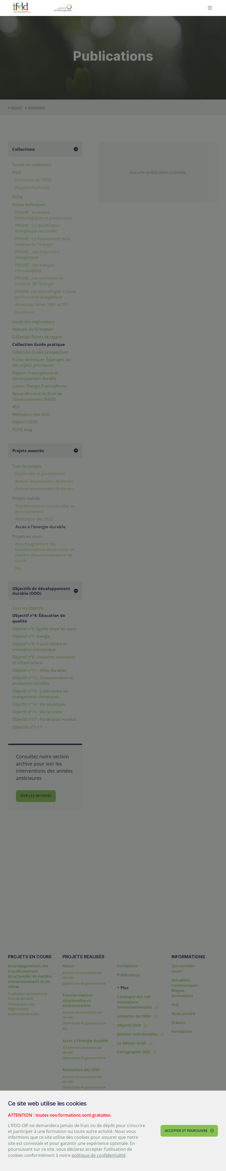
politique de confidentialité (99, 1155)
